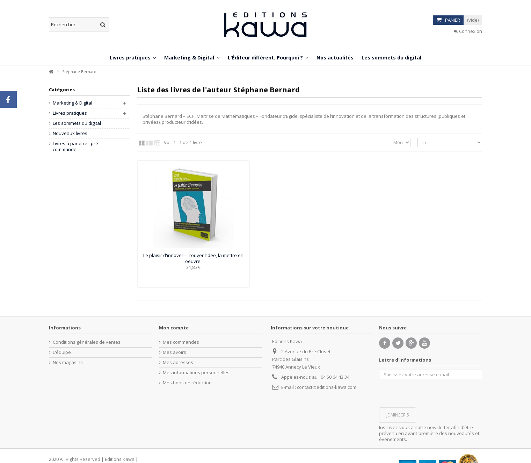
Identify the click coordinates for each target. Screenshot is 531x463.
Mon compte (174, 328)
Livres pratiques (70, 113)
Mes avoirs (174, 352)
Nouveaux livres (70, 133)
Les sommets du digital (77, 123)
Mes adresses (178, 362)
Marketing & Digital (72, 103)
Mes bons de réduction (187, 383)
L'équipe (62, 352)
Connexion (468, 31)
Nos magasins (68, 362)
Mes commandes (181, 342)
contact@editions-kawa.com (326, 387)
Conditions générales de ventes (87, 342)
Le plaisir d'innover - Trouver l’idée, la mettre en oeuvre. (193, 258)
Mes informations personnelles (196, 373)
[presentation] (432, 392)
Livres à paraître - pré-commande (76, 146)
